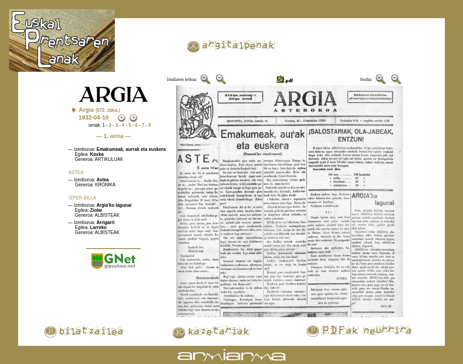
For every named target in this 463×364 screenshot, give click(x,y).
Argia (99, 109)
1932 (85, 117)
